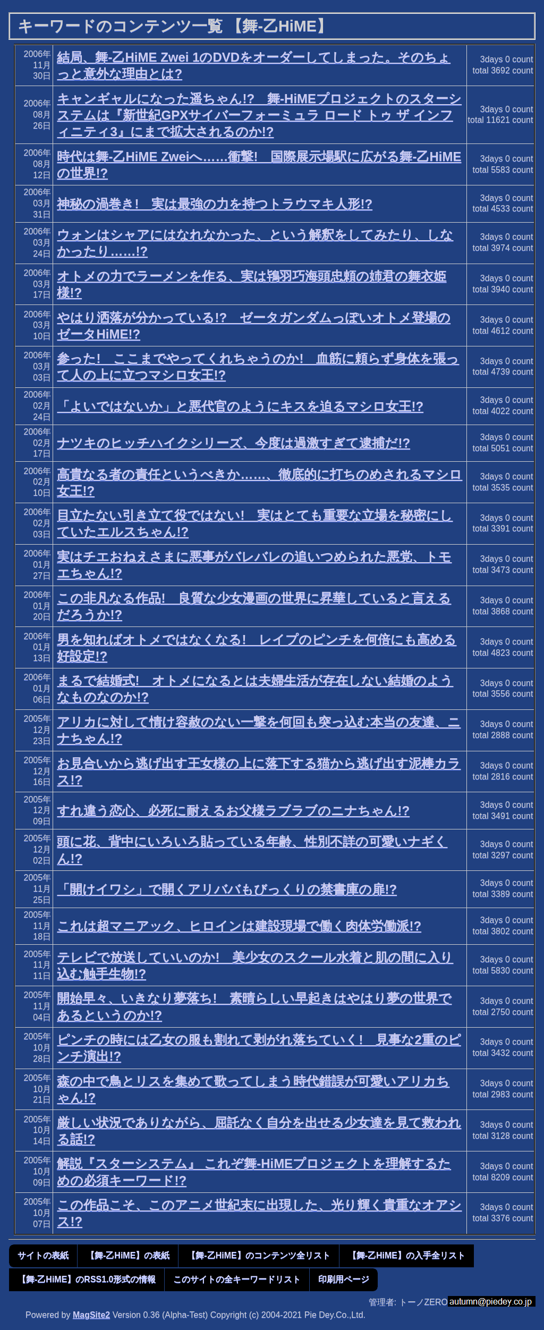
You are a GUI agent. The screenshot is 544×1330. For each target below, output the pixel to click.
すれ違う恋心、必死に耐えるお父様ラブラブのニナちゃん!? (233, 810)
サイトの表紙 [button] (43, 1255)
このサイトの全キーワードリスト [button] (237, 1279)
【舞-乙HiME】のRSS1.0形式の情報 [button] (87, 1279)
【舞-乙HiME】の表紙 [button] (127, 1255)
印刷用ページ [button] (343, 1279)
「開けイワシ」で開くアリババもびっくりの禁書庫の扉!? (227, 889)
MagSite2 (91, 1314)
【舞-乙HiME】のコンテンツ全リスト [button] (258, 1255)
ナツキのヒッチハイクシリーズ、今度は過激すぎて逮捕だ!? (233, 443)
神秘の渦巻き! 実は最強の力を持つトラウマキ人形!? (214, 204)
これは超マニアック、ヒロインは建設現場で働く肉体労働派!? (239, 926)
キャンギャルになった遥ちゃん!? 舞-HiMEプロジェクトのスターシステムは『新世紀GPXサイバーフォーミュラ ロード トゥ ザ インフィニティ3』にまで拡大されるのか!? (259, 115)
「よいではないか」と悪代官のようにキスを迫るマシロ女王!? (240, 406)
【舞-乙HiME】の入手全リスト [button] (406, 1255)
